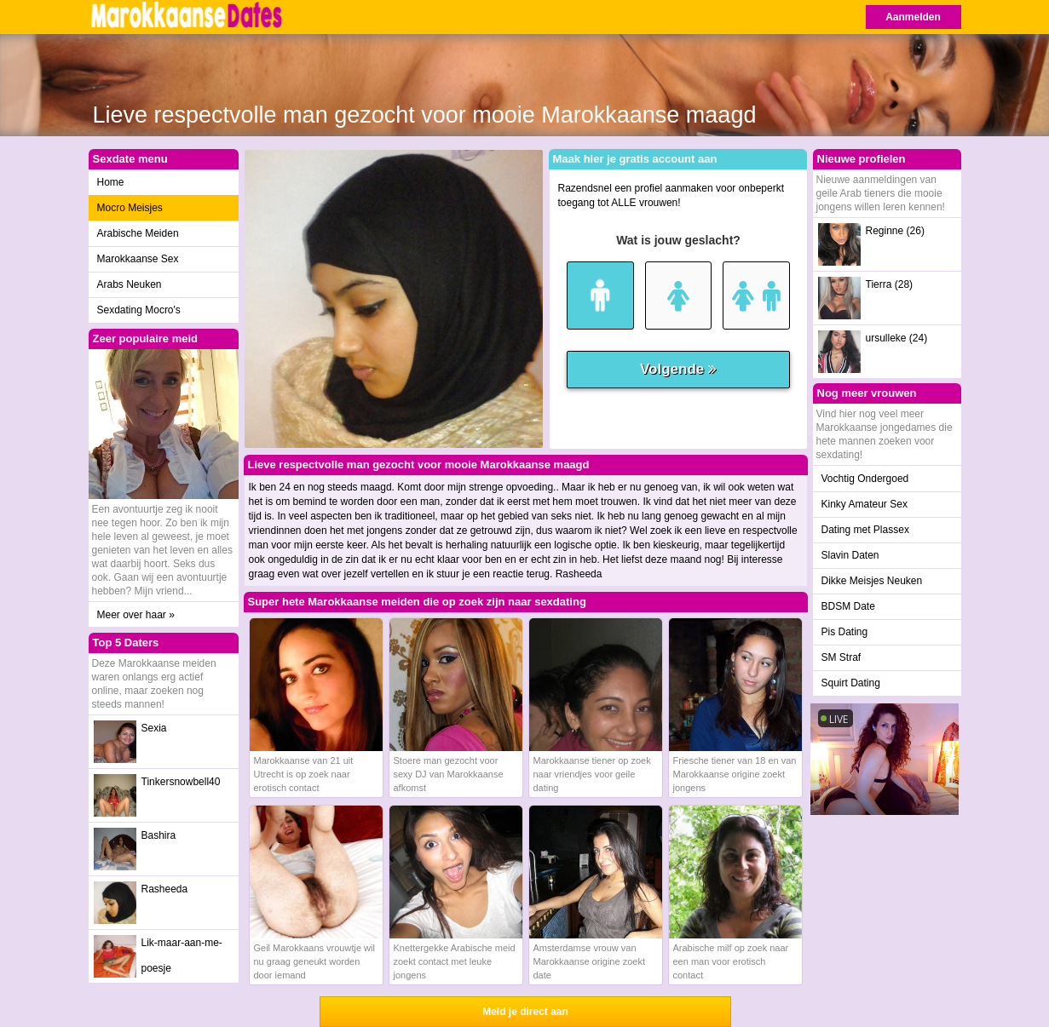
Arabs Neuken (129, 284)
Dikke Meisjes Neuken (872, 581)
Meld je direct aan (525, 1012)
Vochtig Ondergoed (865, 479)
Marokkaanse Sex (138, 259)
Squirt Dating (850, 683)
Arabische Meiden (138, 233)
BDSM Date (848, 606)
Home (110, 182)
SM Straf (841, 657)
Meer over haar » (136, 615)
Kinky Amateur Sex (864, 504)
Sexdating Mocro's (139, 310)
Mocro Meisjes (130, 208)
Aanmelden (913, 17)
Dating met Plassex (865, 530)
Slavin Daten (850, 555)
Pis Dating (844, 632)
